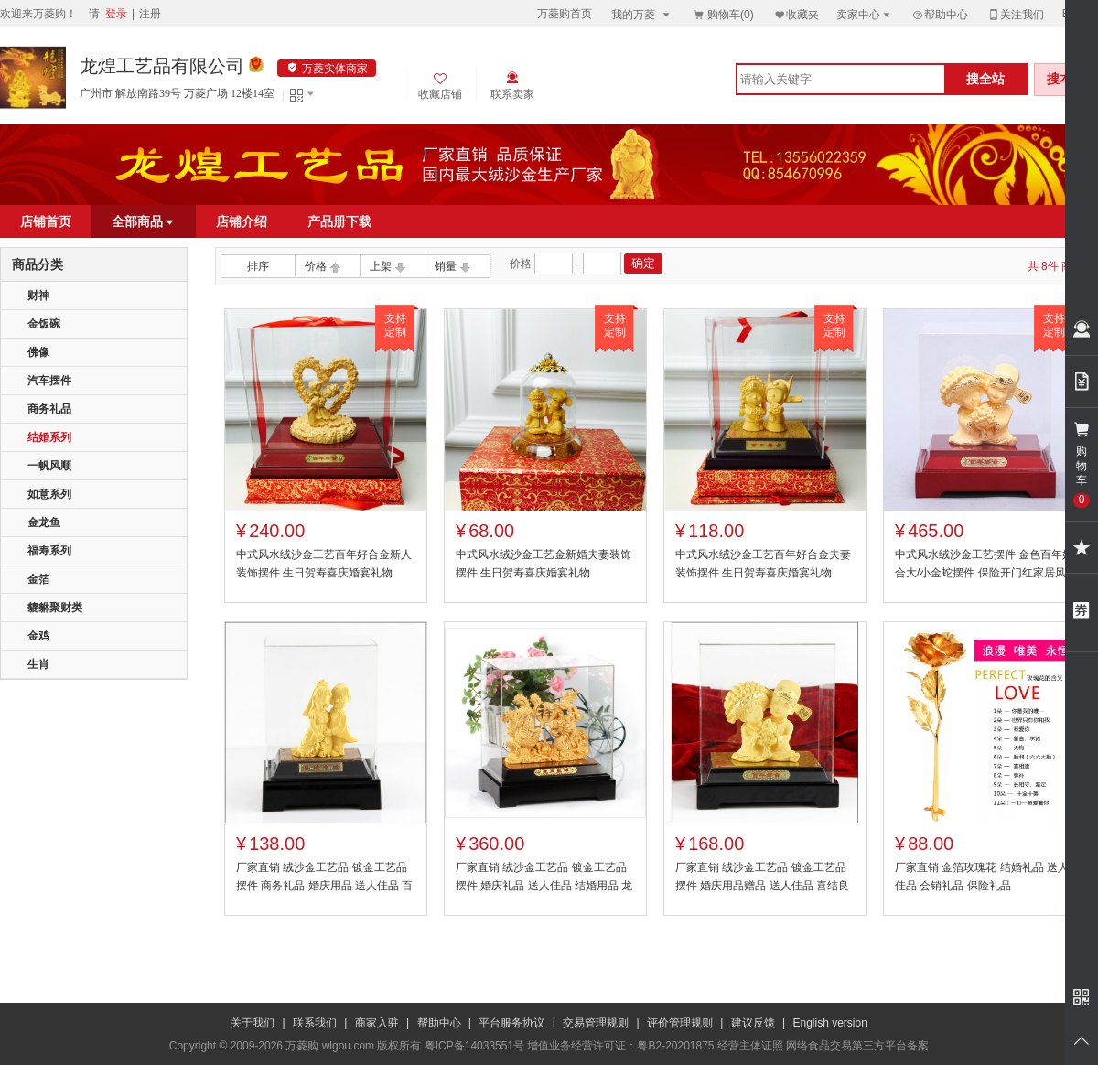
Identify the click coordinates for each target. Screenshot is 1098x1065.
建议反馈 (753, 1023)
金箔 (38, 579)
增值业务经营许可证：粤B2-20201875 (620, 1045)
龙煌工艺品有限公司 (162, 66)
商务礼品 (49, 409)
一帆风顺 (49, 465)
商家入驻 (377, 1023)
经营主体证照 (750, 1045)
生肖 (38, 664)
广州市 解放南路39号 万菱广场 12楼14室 (177, 93)
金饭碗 (43, 323)
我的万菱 (642, 14)
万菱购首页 (564, 13)
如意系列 (49, 494)
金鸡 (38, 635)
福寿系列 (49, 550)
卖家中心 (864, 14)
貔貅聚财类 (54, 607)
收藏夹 (796, 14)
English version (830, 1023)
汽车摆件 (49, 380)
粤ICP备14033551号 (474, 1045)
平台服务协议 (511, 1023)
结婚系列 (49, 437)
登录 (116, 13)
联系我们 (315, 1023)
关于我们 (252, 1023)
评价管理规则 (680, 1023)
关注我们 (1015, 14)
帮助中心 (939, 14)
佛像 (38, 352)
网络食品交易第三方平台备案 (857, 1045)
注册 (150, 13)
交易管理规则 (596, 1023)
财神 (38, 295)
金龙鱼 (43, 522)
